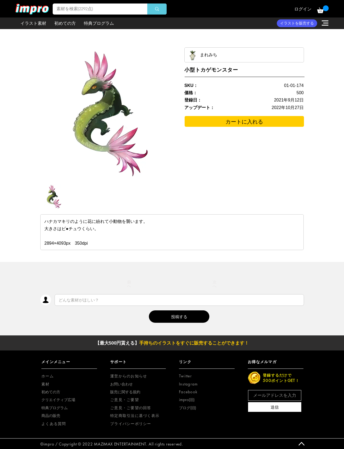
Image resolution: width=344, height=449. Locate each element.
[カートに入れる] (244, 121)
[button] (323, 9)
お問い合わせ (121, 384)
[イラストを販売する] (297, 23)
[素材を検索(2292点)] (96, 9)
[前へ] (129, 284)
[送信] (274, 407)
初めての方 (50, 391)
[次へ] (214, 284)
